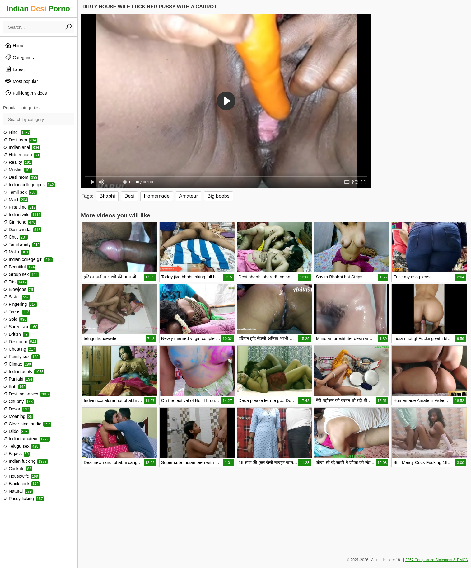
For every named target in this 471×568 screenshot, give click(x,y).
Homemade (157, 196)
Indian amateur (26, 438)
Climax (17, 364)
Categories (19, 57)
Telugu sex (21, 446)
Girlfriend (19, 222)
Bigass (16, 453)
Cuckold (17, 468)
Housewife (21, 476)
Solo (15, 319)
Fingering (20, 304)
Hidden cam (21, 154)
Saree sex (20, 326)
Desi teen (20, 139)
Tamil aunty (21, 244)
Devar (16, 408)
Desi (129, 196)
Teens (16, 311)
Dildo (16, 431)
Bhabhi (107, 196)
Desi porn (20, 341)
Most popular (21, 81)
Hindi (16, 132)
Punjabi (18, 378)
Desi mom (20, 177)
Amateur (188, 196)
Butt (14, 386)
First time (19, 207)
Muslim (17, 169)
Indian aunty (23, 371)
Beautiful (19, 266)
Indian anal (21, 147)
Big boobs (219, 196)
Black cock (21, 483)
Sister (16, 296)
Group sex (21, 274)
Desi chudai (22, 229)
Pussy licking (23, 498)
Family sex (21, 356)
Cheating (19, 349)
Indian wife (22, 214)
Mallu (16, 251)
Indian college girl (28, 259)
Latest (15, 69)
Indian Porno (38, 8)
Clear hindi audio (27, 423)
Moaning (18, 416)
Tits (15, 281)
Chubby (18, 401)
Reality (17, 162)
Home (14, 45)
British (16, 334)
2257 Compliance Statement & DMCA (436, 560)
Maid (15, 199)
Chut (15, 236)
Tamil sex (20, 192)
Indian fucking (25, 461)
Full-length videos (26, 92)
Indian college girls (29, 184)
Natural (18, 491)
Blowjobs (18, 289)
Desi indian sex (26, 393)
